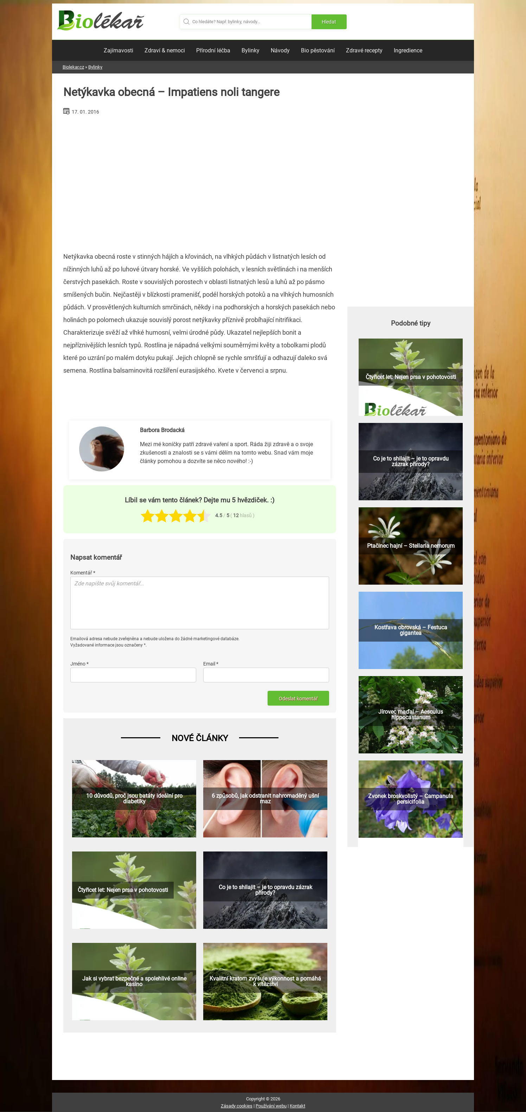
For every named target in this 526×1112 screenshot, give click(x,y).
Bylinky (250, 50)
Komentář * (82, 573)
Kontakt (297, 1105)
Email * (210, 664)
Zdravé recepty (364, 50)
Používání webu (271, 1105)
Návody (280, 50)
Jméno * (79, 664)
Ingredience (408, 50)
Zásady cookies (236, 1105)
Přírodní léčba (213, 50)
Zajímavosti (118, 50)
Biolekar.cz (73, 67)
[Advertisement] (200, 180)
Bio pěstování (318, 50)
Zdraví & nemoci (165, 50)
